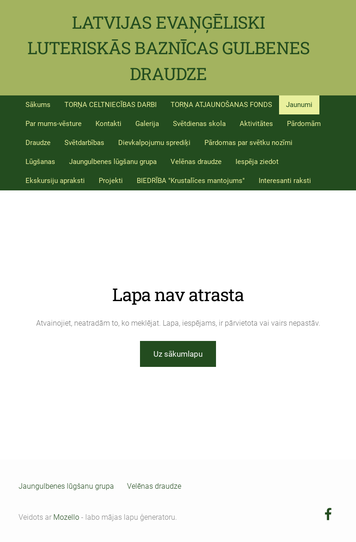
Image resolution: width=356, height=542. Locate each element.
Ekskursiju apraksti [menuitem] (55, 180)
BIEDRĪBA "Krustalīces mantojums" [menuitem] (191, 180)
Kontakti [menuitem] (108, 124)
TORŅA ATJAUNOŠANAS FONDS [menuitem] (221, 105)
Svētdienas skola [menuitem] (199, 124)
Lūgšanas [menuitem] (40, 162)
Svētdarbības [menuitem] (84, 143)
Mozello (66, 517)
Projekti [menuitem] (111, 180)
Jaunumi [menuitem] (299, 105)
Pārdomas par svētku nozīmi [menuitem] (248, 143)
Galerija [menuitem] (147, 124)
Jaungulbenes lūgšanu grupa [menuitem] (113, 162)
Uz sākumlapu (178, 354)
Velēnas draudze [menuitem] (196, 162)
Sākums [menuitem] (38, 105)
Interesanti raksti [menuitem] (285, 180)
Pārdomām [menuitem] (304, 124)
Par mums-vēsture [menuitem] (53, 124)
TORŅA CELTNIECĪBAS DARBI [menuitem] (110, 105)
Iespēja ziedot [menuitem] (257, 162)
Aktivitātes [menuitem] (256, 124)
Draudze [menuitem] (38, 143)
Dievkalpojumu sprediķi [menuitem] (154, 143)
